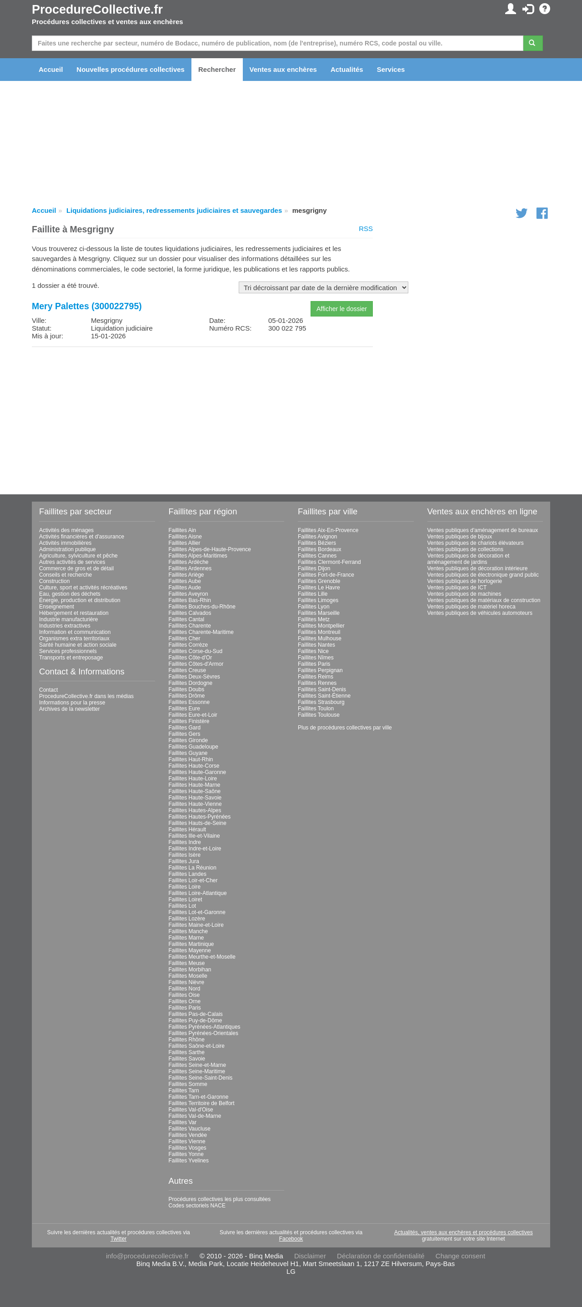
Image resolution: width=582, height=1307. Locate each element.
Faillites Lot (182, 906)
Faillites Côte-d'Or (190, 657)
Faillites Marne (186, 938)
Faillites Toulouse (319, 715)
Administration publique (67, 549)
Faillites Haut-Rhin (191, 759)
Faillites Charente (190, 626)
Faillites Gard (185, 727)
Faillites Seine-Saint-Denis (201, 1078)
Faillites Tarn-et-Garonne (199, 1097)
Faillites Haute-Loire (193, 778)
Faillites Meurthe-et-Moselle (202, 957)
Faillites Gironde (188, 740)
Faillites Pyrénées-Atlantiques (205, 1027)
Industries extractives (64, 626)
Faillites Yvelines (189, 1160)
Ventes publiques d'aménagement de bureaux (482, 530)
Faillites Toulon (316, 708)
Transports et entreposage (71, 657)
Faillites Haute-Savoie (195, 797)
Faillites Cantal (187, 619)
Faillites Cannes (317, 556)
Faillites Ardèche (189, 562)
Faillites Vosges (187, 1148)
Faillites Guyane (188, 753)
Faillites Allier (185, 543)
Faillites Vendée (188, 1135)
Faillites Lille (312, 594)
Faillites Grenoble (319, 581)
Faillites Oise (184, 995)
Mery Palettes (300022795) (87, 306)
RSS (366, 228)
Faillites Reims (315, 677)
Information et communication (74, 632)
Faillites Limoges (318, 600)
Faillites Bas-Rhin (190, 600)
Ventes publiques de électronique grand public (483, 575)
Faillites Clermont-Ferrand (329, 562)
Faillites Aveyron (188, 594)
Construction (54, 581)
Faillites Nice (313, 651)
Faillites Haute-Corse (194, 766)
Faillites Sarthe (187, 1052)
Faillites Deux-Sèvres (194, 677)
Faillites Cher (185, 638)
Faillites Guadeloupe (193, 747)
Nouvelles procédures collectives (130, 69)
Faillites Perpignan (320, 670)
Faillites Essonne (189, 702)
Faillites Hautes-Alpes (195, 810)
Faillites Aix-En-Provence (328, 530)
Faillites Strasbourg (321, 702)
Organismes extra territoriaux (74, 638)
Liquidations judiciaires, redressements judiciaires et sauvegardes (174, 210)
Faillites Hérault (187, 829)
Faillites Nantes (316, 645)
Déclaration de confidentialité (381, 1256)
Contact (48, 690)
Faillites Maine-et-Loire (196, 925)
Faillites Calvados (190, 613)
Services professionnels (68, 651)
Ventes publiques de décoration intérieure (477, 568)
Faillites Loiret (185, 899)
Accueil (51, 69)
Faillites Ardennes (190, 568)
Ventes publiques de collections (465, 549)
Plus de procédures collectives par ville (345, 727)
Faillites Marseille (319, 613)
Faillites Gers (185, 734)
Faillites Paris (185, 1008)
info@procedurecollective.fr (147, 1256)
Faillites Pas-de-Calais (196, 1014)
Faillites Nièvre (187, 982)
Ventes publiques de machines (464, 594)
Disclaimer (310, 1256)
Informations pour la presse (72, 702)
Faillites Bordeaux (319, 549)
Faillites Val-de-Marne (195, 1116)
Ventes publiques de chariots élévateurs (475, 543)
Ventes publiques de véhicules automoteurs (480, 613)
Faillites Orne (185, 1001)
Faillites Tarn (184, 1090)
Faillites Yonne (186, 1154)
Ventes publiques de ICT (457, 587)
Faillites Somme (188, 1084)
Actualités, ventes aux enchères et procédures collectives (463, 1232)
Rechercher (217, 69)
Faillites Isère (185, 855)
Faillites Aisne (185, 536)
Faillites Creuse (187, 670)
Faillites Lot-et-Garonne (197, 912)
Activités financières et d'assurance (81, 536)
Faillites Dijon (314, 568)
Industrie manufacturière (68, 619)
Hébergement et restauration (74, 613)
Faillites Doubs (187, 689)
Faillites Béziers (317, 543)
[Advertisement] (202, 417)
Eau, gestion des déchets (69, 594)
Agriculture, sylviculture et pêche (78, 556)
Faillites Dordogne (191, 683)
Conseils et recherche (65, 575)
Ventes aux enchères (283, 69)
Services (391, 69)
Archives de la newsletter (69, 709)
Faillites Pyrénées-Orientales (203, 1033)
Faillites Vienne (187, 1141)
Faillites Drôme (187, 696)
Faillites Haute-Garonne (197, 772)
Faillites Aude (185, 587)
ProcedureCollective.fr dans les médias (86, 696)
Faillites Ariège (186, 575)
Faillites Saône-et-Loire (197, 1046)
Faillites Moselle (188, 976)
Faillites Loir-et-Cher (193, 880)
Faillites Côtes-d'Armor (196, 664)
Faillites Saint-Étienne (324, 696)
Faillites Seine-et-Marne (197, 1065)
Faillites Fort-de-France (326, 575)
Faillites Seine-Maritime (197, 1071)
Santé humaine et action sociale (77, 645)
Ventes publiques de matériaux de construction (484, 600)
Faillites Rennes (317, 683)
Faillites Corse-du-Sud (196, 651)
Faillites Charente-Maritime (201, 632)
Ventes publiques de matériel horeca (471, 606)
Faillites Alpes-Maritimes (198, 556)
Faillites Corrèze (188, 645)
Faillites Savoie (187, 1059)
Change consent (460, 1256)
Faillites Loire (185, 887)
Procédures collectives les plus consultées (220, 1199)
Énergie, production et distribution (79, 600)
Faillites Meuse (187, 963)
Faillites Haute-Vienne (195, 804)
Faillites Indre (185, 842)
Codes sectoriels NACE (197, 1205)
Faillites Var (183, 1122)
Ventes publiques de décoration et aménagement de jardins (468, 559)
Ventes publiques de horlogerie (464, 581)
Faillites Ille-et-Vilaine (194, 836)
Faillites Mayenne (190, 950)
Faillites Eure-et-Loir (193, 715)
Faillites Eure (184, 708)
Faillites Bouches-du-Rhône (202, 606)
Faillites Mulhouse (319, 638)
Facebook (291, 1239)
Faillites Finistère (189, 721)
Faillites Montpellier (321, 626)
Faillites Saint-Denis (322, 689)
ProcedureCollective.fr (97, 9)
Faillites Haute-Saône (195, 791)
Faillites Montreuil (319, 632)
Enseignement (56, 606)
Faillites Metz (314, 619)
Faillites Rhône (187, 1039)
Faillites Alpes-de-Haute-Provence (210, 549)
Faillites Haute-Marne (195, 785)
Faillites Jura (184, 861)
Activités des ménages (66, 530)
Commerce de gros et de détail (76, 568)
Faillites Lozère (187, 918)
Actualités (347, 69)
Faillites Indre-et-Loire (195, 848)
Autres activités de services (72, 562)
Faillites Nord (185, 988)
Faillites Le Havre (319, 587)
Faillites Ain (182, 530)
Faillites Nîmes (316, 657)
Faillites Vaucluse (190, 1129)
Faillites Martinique (191, 944)
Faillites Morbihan (190, 969)
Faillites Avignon (317, 536)
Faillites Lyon (314, 606)
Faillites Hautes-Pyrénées (200, 817)
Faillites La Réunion (192, 868)
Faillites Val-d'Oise (191, 1109)
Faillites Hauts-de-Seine (197, 823)
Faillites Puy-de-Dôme (195, 1020)
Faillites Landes (187, 874)
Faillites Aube (185, 581)
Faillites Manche (188, 931)
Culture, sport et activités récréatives (83, 587)
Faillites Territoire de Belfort (202, 1103)
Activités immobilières (65, 543)
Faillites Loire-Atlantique (198, 893)
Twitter (118, 1239)
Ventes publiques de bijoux (459, 536)
